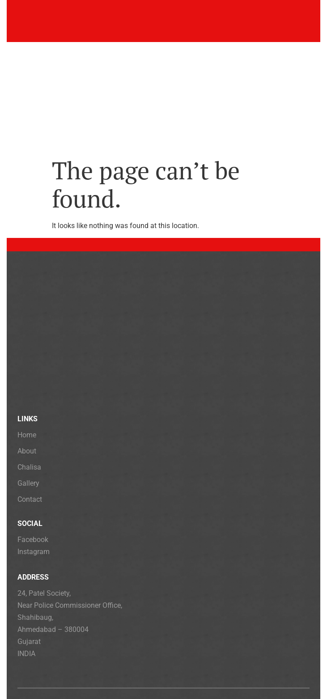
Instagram (33, 551)
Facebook (32, 539)
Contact (29, 499)
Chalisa (29, 467)
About (26, 451)
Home (26, 435)
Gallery (28, 483)
